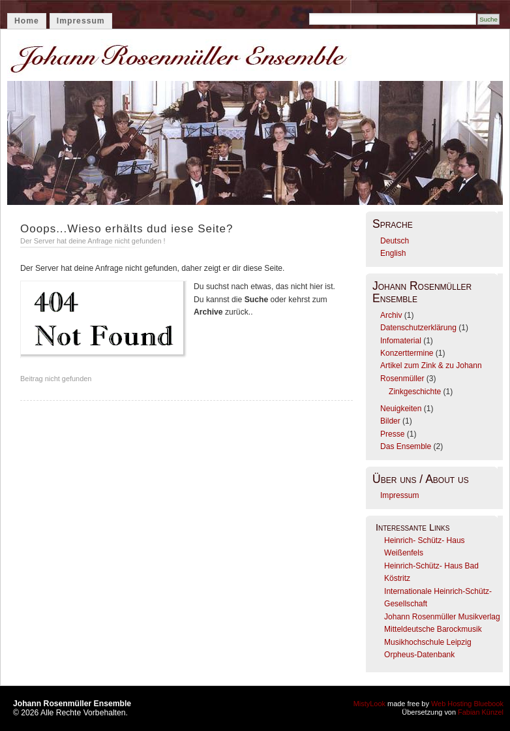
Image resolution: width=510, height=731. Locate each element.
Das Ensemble (405, 446)
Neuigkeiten (400, 408)
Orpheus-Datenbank (419, 654)
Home (26, 20)
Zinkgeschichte (415, 391)
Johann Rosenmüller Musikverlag (442, 616)
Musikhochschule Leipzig (428, 642)
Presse (392, 434)
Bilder (390, 421)
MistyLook (369, 704)
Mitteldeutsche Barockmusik (433, 629)
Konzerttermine (406, 353)
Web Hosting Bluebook (467, 704)
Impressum (81, 20)
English (393, 253)
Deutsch (394, 240)
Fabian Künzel (480, 712)
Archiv (391, 315)
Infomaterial (400, 340)
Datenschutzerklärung (418, 327)
